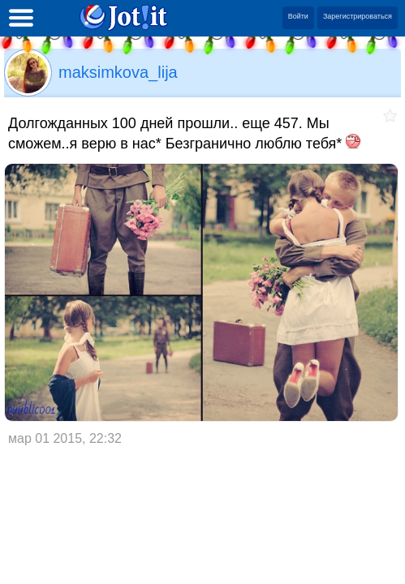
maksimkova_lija (118, 72)
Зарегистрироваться (357, 16)
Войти (298, 16)
